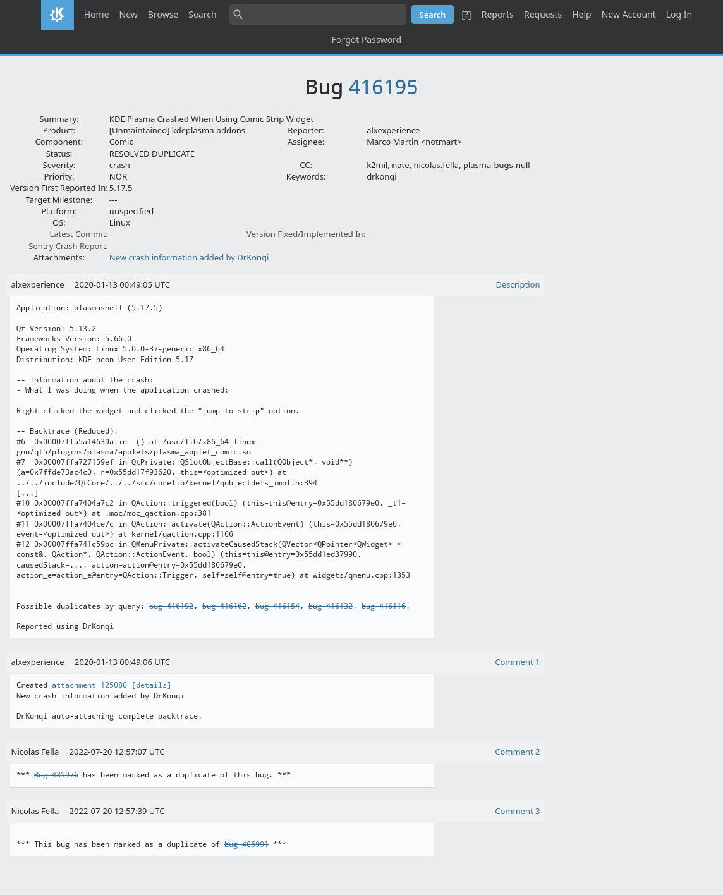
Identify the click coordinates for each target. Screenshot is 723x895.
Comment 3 (517, 811)
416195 (383, 86)
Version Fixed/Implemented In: (305, 234)
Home (96, 14)
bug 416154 (277, 606)
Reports (498, 14)
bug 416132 (330, 606)
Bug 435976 (56, 774)
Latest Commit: (78, 234)
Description (518, 284)
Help (582, 14)
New (128, 14)
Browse (163, 14)
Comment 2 (517, 751)
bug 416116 (384, 606)
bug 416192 (171, 606)
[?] (466, 14)
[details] (151, 685)
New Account (629, 14)
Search (202, 14)
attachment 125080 (89, 685)
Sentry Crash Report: (68, 246)
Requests (543, 14)
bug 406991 (246, 844)
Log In (679, 14)
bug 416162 (224, 606)
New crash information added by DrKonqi (189, 257)
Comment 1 (517, 661)
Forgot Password (366, 39)
